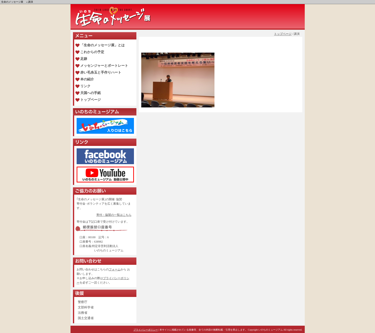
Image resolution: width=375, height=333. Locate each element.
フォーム (115, 269)
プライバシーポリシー (145, 329)
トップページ (283, 34)
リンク (85, 86)
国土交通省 (86, 318)
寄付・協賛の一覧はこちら (114, 215)
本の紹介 (87, 79)
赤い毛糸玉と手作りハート (100, 72)
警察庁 (82, 302)
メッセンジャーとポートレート (104, 65)
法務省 (82, 312)
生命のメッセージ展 (12, 1)
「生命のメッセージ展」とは (102, 45)
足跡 (83, 59)
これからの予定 (92, 52)
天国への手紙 (90, 93)
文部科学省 (86, 307)
